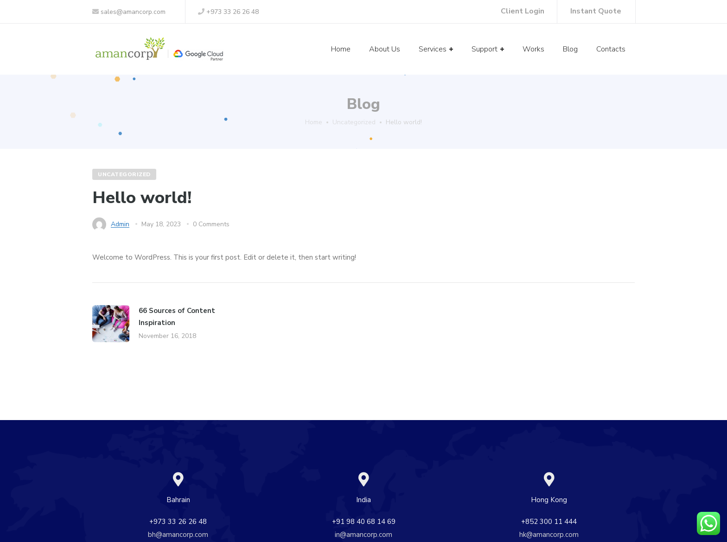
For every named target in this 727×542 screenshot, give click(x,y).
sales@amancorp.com (129, 11)
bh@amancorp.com (178, 534)
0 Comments (211, 224)
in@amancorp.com (363, 534)
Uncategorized (354, 122)
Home (313, 122)
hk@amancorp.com (549, 534)
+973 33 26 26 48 (228, 11)
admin (120, 224)
